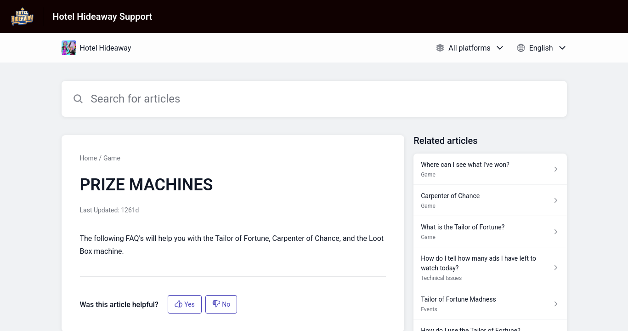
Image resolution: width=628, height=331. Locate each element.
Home (88, 158)
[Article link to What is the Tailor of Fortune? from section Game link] (489, 231)
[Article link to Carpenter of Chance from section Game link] (489, 200)
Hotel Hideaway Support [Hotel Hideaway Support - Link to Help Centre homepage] (102, 16)
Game (111, 158)
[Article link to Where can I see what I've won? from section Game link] (489, 169)
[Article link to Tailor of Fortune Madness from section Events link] (489, 304)
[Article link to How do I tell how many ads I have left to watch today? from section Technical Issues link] (489, 267)
